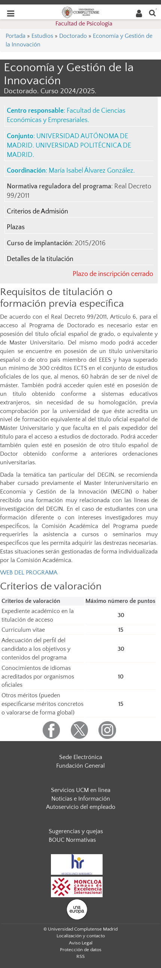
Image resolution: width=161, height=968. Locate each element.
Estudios (42, 36)
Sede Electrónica (80, 757)
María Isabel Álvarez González (91, 171)
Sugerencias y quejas (76, 831)
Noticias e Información (80, 798)
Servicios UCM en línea (80, 790)
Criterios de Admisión (37, 211)
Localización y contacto (81, 935)
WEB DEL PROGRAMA (28, 572)
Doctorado (73, 36)
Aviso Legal (80, 943)
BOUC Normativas (72, 840)
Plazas (16, 227)
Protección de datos (80, 949)
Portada (15, 36)
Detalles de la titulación (40, 259)
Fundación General (80, 765)
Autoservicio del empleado (80, 807)
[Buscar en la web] (152, 12)
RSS (80, 956)
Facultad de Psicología (83, 23)
